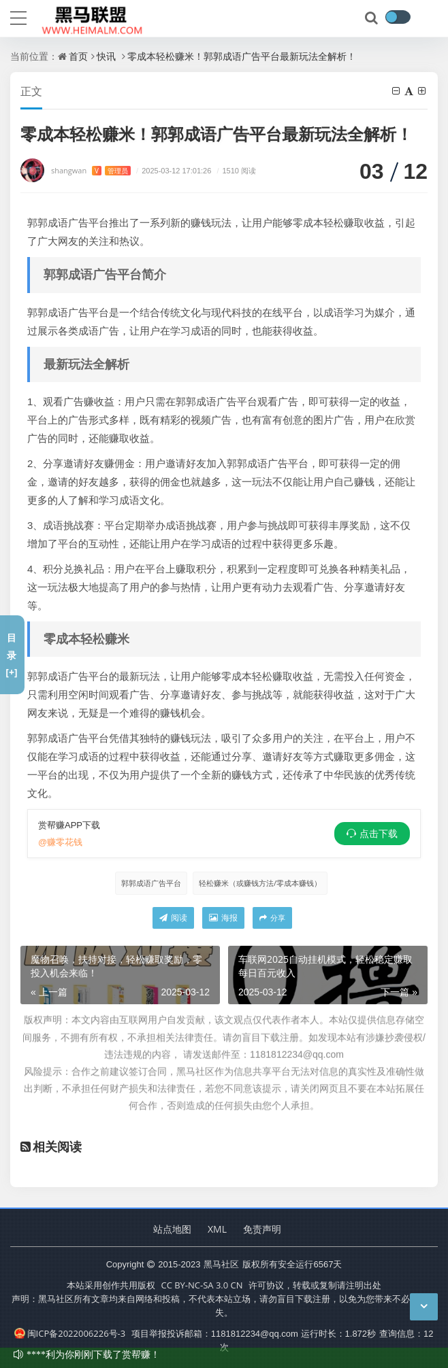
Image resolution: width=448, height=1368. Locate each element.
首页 (78, 56)
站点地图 (172, 1228)
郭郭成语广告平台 (151, 883)
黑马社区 (221, 1264)
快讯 (106, 56)
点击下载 (378, 833)
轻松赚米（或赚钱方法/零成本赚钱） (260, 883)
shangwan (91, 170)
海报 (223, 917)
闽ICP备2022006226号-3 (69, 1333)
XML (217, 1228)
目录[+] (11, 654)
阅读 (173, 917)
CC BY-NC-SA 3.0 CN (201, 1285)
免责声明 (262, 1228)
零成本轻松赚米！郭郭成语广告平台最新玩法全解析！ (241, 56)
